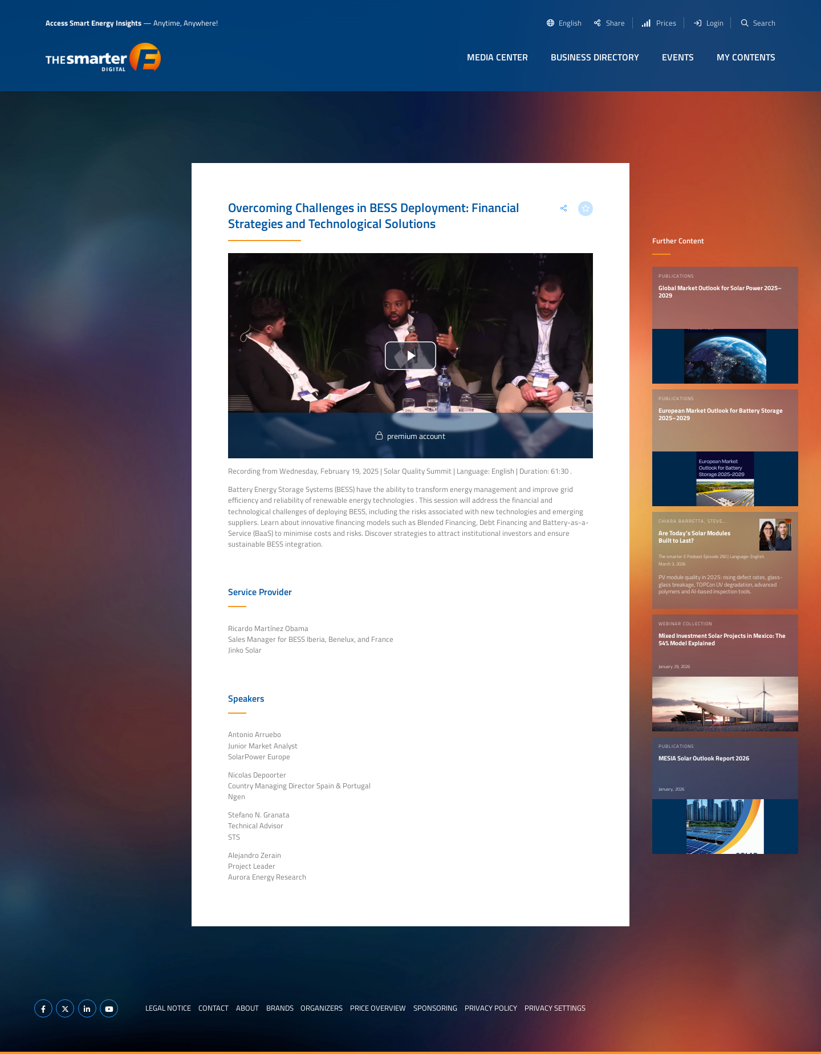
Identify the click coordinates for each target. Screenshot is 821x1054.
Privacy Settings (555, 1008)
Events (678, 57)
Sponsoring (435, 1008)
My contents (746, 57)
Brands (280, 1008)
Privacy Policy (491, 1008)
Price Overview (378, 1008)
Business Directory (595, 57)
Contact (213, 1008)
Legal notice (168, 1008)
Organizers (321, 1008)
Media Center (497, 57)
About (247, 1008)
